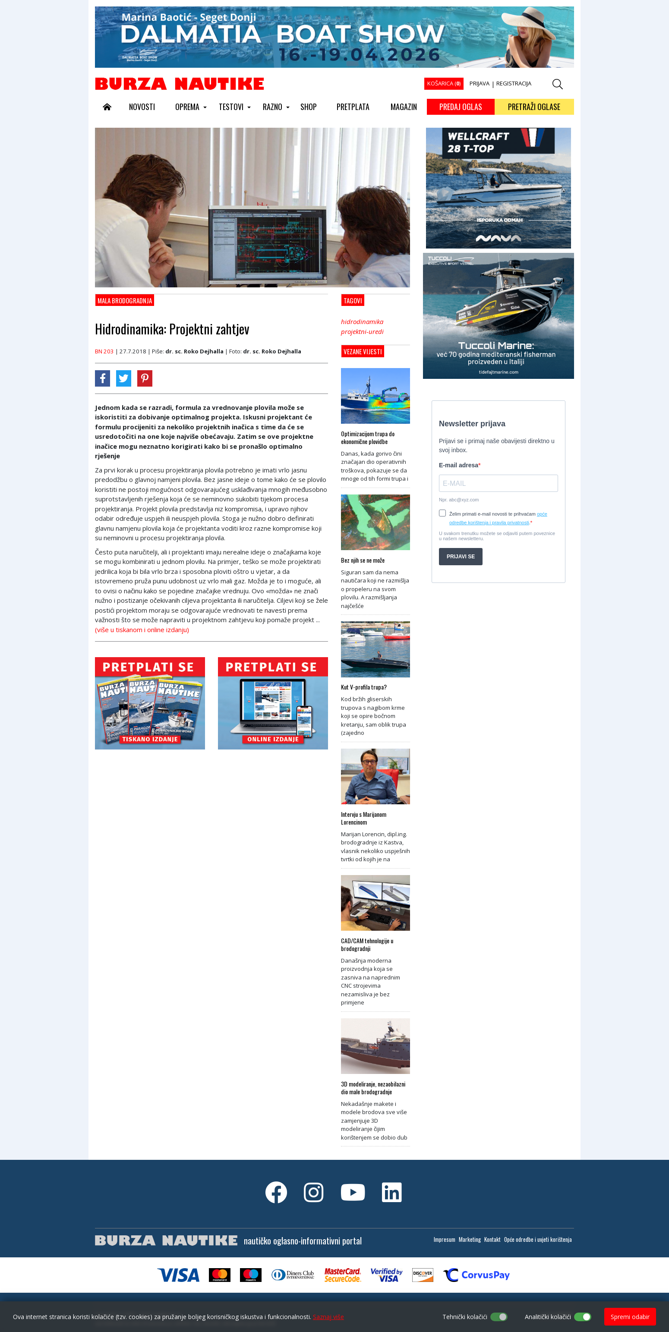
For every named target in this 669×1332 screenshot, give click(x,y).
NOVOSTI (142, 106)
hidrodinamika (362, 321)
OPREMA (187, 106)
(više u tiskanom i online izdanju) (142, 629)
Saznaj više (328, 1317)
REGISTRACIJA (513, 83)
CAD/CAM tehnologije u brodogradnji (367, 944)
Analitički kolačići (548, 1317)
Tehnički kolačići (464, 1317)
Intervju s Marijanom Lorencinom (363, 818)
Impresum (444, 1239)
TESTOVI (231, 106)
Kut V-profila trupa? (364, 687)
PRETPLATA (353, 106)
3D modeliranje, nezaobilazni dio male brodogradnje (373, 1088)
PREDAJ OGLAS (460, 106)
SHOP (308, 106)
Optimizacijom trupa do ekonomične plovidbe (367, 437)
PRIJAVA (479, 83)
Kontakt (492, 1239)
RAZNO (272, 106)
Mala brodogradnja (125, 300)
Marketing (470, 1239)
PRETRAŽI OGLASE (534, 106)
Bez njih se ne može (363, 560)
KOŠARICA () (444, 83)
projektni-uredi (362, 331)
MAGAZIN (404, 106)
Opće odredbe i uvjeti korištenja (538, 1239)
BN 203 (104, 351)
